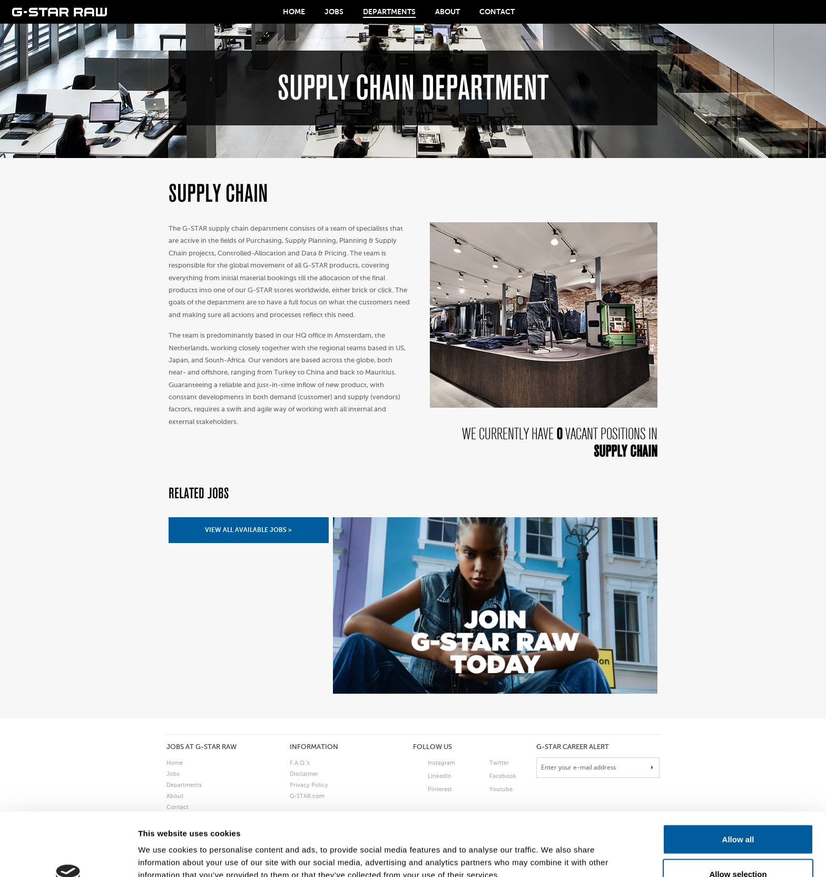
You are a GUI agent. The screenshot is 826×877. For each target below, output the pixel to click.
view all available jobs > (248, 530)
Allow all (738, 779)
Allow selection (737, 814)
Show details (552, 849)
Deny (738, 848)
